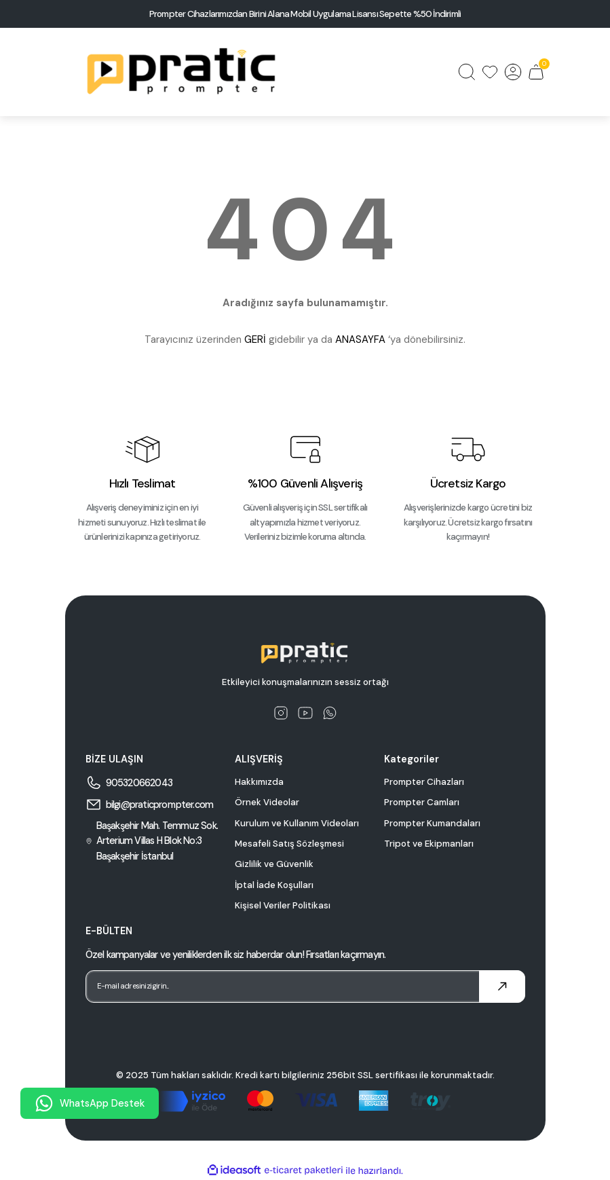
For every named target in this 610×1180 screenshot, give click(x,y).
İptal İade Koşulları (274, 885)
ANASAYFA (360, 339)
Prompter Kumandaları (432, 823)
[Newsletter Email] (305, 986)
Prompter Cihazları (424, 782)
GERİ (255, 339)
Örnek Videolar (267, 802)
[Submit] (502, 986)
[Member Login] (512, 71)
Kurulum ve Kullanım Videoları (297, 823)
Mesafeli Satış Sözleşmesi (289, 843)
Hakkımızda (259, 782)
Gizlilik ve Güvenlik (274, 864)
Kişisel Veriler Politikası (282, 905)
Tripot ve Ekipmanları (429, 843)
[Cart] (536, 71)
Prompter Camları (421, 802)
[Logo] (183, 72)
